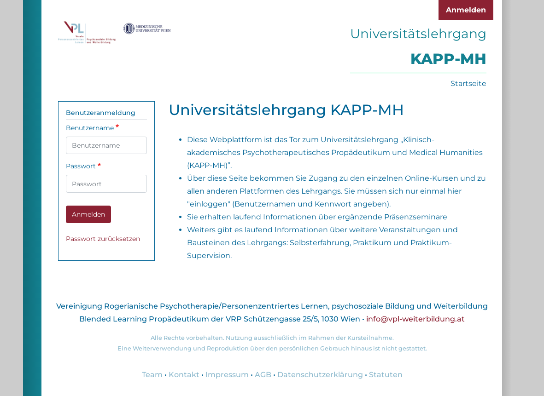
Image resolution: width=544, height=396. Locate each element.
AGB (263, 374)
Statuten (386, 374)
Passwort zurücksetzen (103, 239)
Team (152, 374)
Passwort (81, 166)
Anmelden (466, 10)
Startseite (468, 83)
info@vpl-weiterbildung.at (415, 319)
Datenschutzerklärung (320, 374)
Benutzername (90, 128)
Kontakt (184, 374)
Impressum (227, 374)
